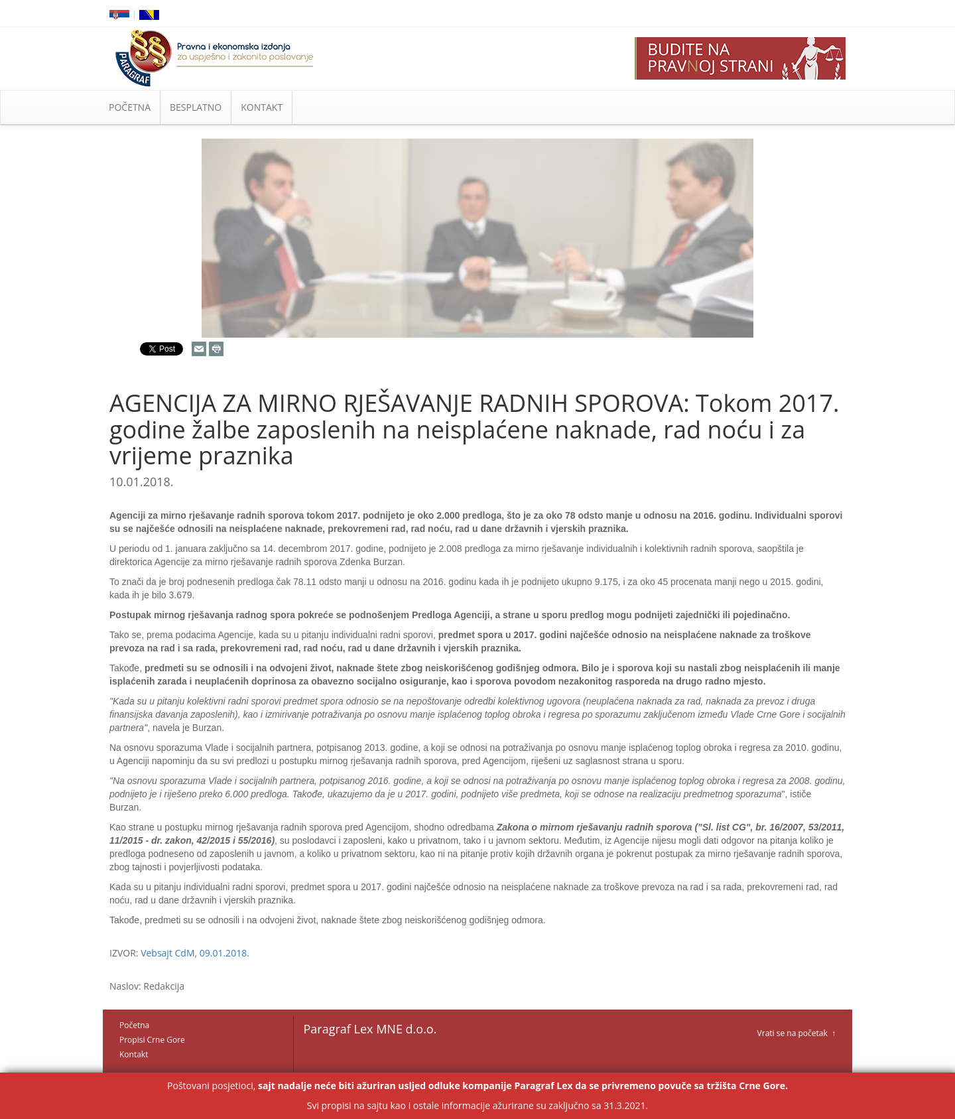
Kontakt (133, 1054)
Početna (134, 1025)
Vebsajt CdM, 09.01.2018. (195, 953)
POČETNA (130, 107)
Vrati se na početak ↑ (796, 1033)
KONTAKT (262, 107)
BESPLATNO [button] (196, 107)
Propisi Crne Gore (152, 1039)
